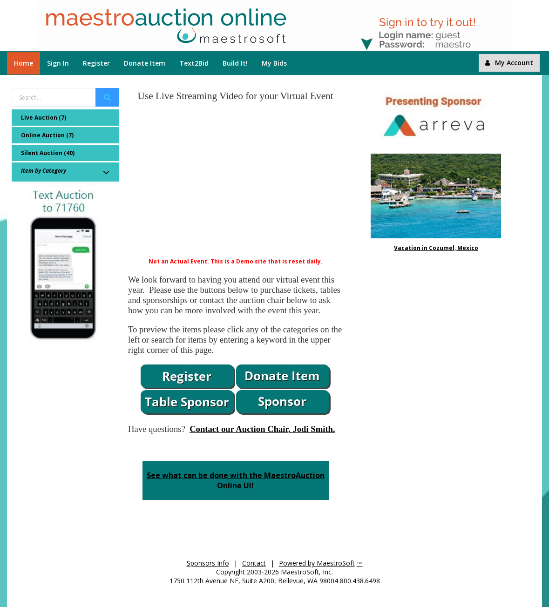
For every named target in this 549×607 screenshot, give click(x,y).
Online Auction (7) (47, 135)
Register (96, 63)
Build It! (235, 63)
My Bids (274, 63)
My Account (509, 62)
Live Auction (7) (43, 117)
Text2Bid (194, 63)
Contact (254, 563)
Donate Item (144, 63)
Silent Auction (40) (48, 153)
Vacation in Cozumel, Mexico (436, 248)
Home (23, 63)
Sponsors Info (208, 563)
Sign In (58, 63)
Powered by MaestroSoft (317, 563)
